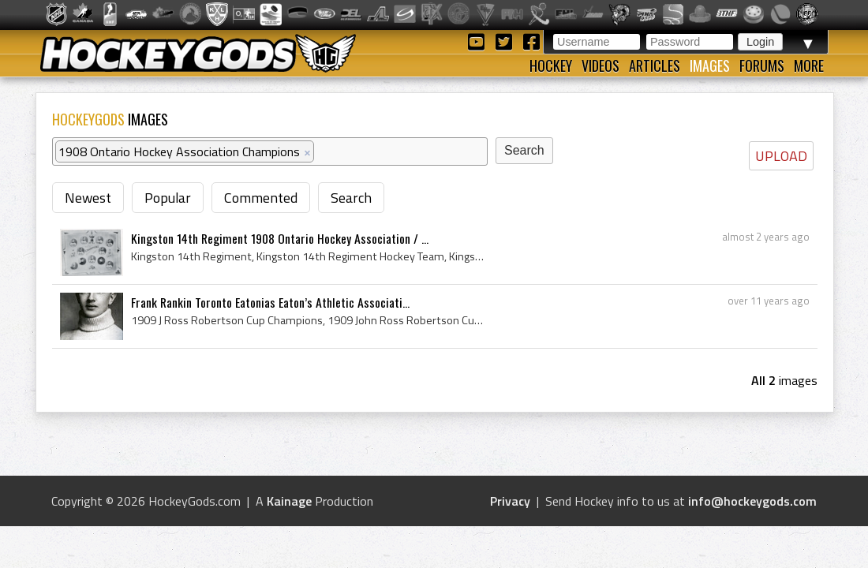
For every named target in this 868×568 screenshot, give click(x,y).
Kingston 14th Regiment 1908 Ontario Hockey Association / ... (279, 238)
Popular (167, 197)
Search (351, 197)
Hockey (550, 65)
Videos (600, 65)
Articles (654, 65)
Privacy (510, 500)
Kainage (289, 500)
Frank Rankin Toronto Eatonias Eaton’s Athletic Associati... (270, 302)
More (809, 65)
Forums (761, 65)
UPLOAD (781, 155)
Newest (88, 197)
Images (710, 65)
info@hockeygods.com (752, 500)
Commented (260, 197)
